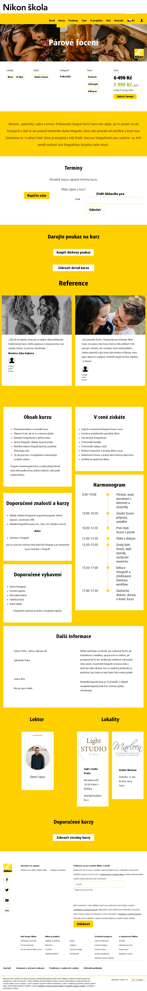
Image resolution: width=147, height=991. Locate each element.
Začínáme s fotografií (19, 537)
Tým (84, 20)
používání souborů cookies (75, 986)
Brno (10, 77)
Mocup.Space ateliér (23, 688)
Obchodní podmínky (93, 968)
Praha (19, 77)
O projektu (96, 20)
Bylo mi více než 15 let (83, 890)
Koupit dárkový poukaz (73, 252)
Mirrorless (49, 945)
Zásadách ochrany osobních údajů (50, 986)
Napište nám (36, 195)
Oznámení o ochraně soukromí (30, 968)
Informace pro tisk (125, 945)
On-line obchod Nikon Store (31, 949)
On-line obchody (27, 945)
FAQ (108, 20)
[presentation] (95, 897)
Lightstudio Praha (22, 660)
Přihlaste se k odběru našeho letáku (34, 870)
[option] (37, 340)
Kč (131, 20)
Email (77, 199)
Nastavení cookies (125, 954)
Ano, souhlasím (137, 980)
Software (73, 945)
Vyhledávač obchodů (28, 941)
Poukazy (73, 20)
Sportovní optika (76, 949)
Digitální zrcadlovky (52, 941)
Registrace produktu (58, 870)
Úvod (52, 20)
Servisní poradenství (101, 954)
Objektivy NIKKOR (51, 954)
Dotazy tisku (123, 949)
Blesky (72, 941)
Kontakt (119, 20)
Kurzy (61, 20)
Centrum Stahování (101, 941)
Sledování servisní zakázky (104, 958)
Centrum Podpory (100, 945)
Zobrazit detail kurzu (73, 268)
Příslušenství (74, 954)
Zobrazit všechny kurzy (73, 838)
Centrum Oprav (100, 949)
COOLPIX (48, 949)
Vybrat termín (125, 96)
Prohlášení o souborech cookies (64, 968)
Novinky (122, 941)
